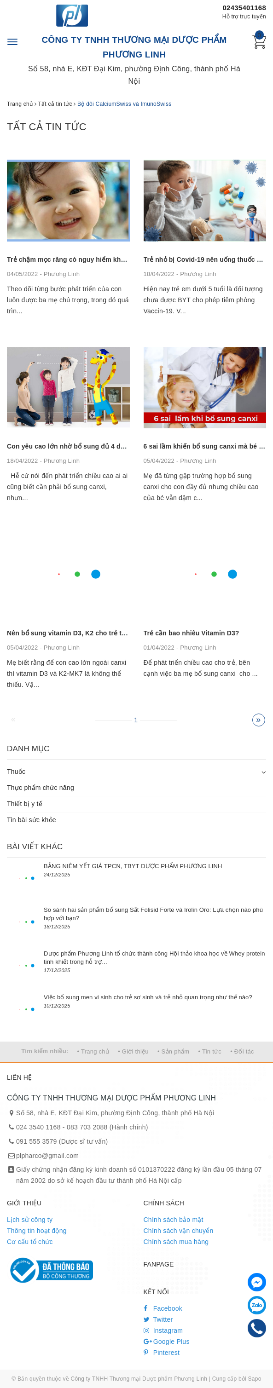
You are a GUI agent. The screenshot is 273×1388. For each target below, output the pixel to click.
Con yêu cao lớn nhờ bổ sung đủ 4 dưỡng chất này (86, 446)
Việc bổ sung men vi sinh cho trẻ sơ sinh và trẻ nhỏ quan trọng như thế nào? (148, 997)
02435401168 (244, 8)
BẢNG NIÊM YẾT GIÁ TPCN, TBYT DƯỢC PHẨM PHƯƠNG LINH (133, 866)
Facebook (163, 1308)
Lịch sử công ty (29, 1219)
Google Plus (167, 1341)
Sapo (254, 1379)
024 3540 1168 (38, 1127)
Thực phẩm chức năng (40, 787)
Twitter (158, 1319)
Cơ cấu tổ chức (30, 1241)
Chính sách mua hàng (176, 1241)
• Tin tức (209, 1051)
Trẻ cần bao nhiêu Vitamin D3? (191, 633)
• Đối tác (242, 1051)
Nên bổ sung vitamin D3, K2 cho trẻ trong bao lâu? (86, 633)
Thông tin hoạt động (37, 1230)
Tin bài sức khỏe (31, 820)
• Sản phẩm (173, 1051)
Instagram (163, 1330)
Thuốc (16, 771)
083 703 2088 (87, 1127)
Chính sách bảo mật (173, 1219)
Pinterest (162, 1352)
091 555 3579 (36, 1141)
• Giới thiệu (133, 1051)
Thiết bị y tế (24, 803)
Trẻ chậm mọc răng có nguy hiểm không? (72, 259)
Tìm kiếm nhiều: (44, 1051)
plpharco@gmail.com (47, 1155)
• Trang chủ (93, 1051)
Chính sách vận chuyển (179, 1230)
